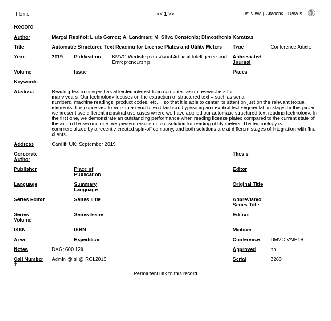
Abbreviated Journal (247, 59)
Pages (240, 71)
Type (238, 46)
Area (19, 239)
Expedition (86, 239)
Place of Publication (87, 171)
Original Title (248, 184)
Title (19, 46)
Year (19, 56)
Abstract (24, 91)
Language (25, 184)
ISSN (19, 229)
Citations (274, 13)
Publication (87, 56)
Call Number (28, 259)
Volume (23, 71)
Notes (21, 249)
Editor (240, 169)
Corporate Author (25, 156)
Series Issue (88, 214)
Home (22, 13)
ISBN (80, 229)
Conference (246, 239)
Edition (241, 214)
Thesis (240, 153)
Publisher (25, 169)
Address (24, 144)
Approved (244, 249)
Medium (242, 229)
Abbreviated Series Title (247, 202)
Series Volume (23, 217)
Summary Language (86, 186)
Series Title (87, 199)
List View (251, 13)
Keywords (25, 81)
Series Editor (29, 199)
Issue (80, 71)
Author (22, 37)
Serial (239, 259)
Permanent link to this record (165, 273)
